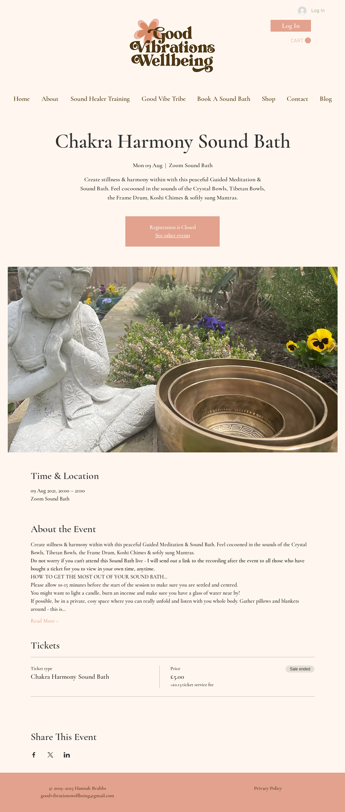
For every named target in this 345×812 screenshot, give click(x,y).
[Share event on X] (50, 755)
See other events (172, 235)
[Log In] (291, 26)
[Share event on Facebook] (34, 755)
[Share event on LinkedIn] (67, 755)
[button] (301, 40)
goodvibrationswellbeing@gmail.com (77, 795)
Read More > (45, 621)
